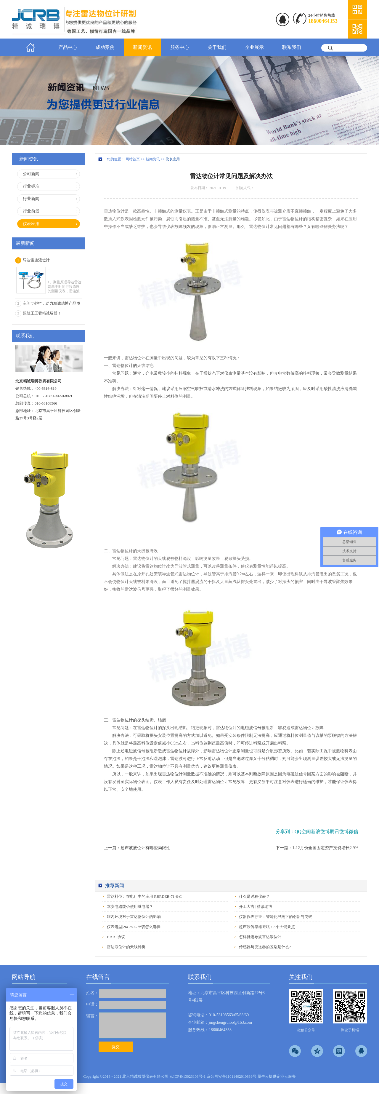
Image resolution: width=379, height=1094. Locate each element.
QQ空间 (303, 831)
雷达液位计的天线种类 (126, 947)
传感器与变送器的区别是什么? (265, 947)
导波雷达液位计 (36, 260)
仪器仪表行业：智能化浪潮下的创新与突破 (275, 916)
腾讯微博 (339, 831)
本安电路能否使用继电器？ (130, 906)
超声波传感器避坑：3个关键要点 (267, 926)
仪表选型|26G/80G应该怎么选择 (133, 926)
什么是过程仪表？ (254, 896)
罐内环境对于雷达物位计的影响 (134, 916)
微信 (353, 831)
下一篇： (317, 848)
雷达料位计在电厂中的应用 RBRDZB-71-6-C (144, 896)
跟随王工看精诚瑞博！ (42, 313)
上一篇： (137, 848)
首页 (30, 47)
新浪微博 (320, 831)
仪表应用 (173, 159)
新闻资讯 (153, 159)
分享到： (285, 831)
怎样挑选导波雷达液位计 (260, 937)
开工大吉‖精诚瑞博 (255, 906)
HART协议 (116, 937)
